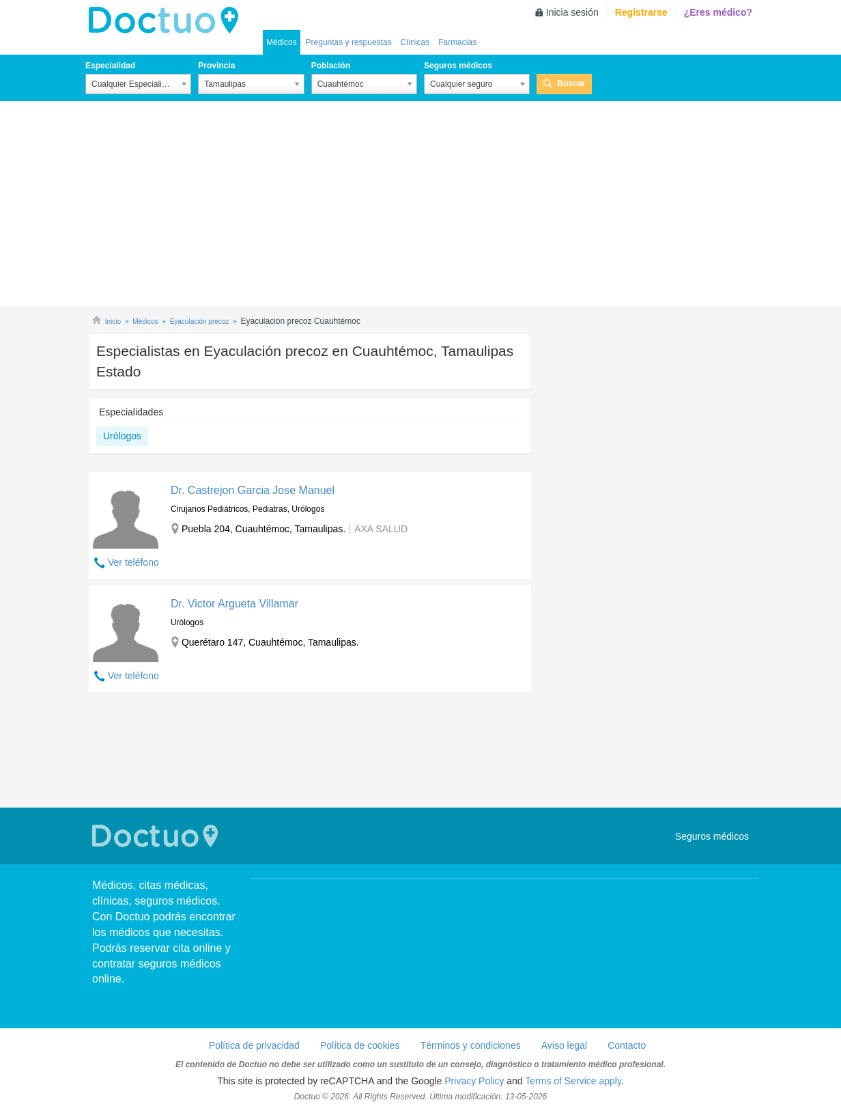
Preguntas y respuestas (349, 42)
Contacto (627, 1045)
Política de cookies (360, 1045)
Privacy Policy (474, 1080)
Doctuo (167, 20)
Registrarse (641, 12)
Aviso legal (564, 1045)
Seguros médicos (458, 65)
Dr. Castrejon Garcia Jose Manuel (252, 490)
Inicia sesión (572, 12)
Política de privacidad (254, 1045)
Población (330, 65)
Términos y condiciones (470, 1045)
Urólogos (122, 435)
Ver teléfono (133, 562)
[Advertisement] (420, 203)
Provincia (216, 65)
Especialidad (110, 65)
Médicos (281, 42)
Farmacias (457, 42)
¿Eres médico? (718, 12)
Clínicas (415, 42)
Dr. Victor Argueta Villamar (234, 603)
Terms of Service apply (573, 1080)
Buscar (571, 83)
